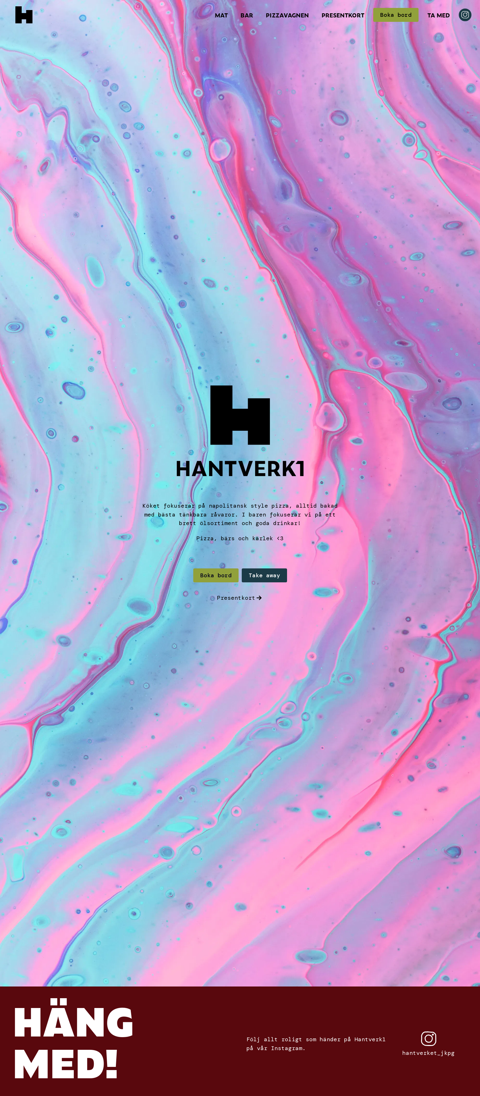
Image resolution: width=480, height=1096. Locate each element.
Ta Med (438, 15)
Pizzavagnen (287, 15)
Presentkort (343, 15)
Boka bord (396, 15)
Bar (246, 15)
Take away (264, 575)
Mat (221, 15)
